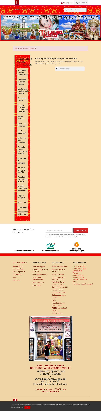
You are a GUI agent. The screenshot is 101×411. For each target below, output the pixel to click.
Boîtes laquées (21, 117)
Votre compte (20, 262)
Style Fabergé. (21, 124)
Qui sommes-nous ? (40, 274)
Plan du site (37, 285)
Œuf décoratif (22, 132)
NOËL (20, 202)
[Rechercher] (75, 10)
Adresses (16, 280)
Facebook (17, 2)
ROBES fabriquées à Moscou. (22, 188)
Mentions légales (39, 267)
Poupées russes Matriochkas (23, 72)
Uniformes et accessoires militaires (23, 210)
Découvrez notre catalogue (24, 61)
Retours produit (19, 272)
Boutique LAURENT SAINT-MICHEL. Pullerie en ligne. (59, 279)
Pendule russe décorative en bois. (22, 150)
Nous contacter (38, 282)
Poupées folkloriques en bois (23, 179)
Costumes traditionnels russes (23, 91)
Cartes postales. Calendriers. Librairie (23, 108)
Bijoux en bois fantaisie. (22, 140)
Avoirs (15, 277)
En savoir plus (19, 407)
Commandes (17, 274)
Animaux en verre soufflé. (21, 170)
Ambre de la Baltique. (22, 160)
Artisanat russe (22, 99)
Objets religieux (21, 196)
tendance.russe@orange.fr (83, 284)
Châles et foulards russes (22, 81)
